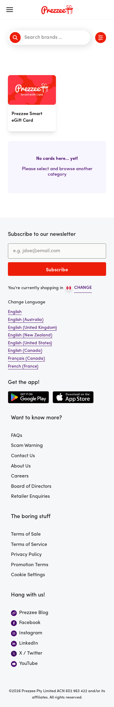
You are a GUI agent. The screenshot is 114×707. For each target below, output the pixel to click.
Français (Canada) (26, 358)
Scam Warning (27, 445)
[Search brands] (50, 37)
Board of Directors (31, 486)
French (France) (23, 366)
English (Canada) (25, 351)
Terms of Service (29, 544)
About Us (21, 466)
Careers (20, 476)
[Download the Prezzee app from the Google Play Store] (28, 397)
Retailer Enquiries (30, 496)
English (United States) (30, 343)
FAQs (16, 435)
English (15, 312)
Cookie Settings (28, 575)
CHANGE (83, 288)
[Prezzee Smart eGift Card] (32, 103)
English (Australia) (25, 320)
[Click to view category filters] (100, 37)
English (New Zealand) (30, 335)
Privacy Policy (26, 554)
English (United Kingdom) (32, 327)
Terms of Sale (26, 534)
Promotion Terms (29, 565)
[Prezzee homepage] (57, 10)
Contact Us (23, 456)
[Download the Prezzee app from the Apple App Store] (73, 397)
